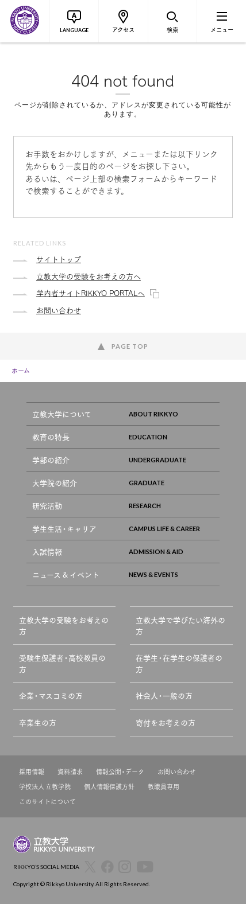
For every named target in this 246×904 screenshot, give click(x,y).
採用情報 (31, 772)
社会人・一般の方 (164, 695)
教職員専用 (163, 787)
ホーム (20, 370)
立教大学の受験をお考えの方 (64, 625)
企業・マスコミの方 (51, 695)
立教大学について (126, 414)
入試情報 (126, 551)
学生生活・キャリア (126, 528)
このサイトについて (47, 801)
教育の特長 (126, 437)
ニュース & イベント (126, 574)
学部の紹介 (126, 460)
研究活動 (126, 505)
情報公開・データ (120, 772)
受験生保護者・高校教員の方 (62, 663)
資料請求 (70, 772)
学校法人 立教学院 (45, 787)
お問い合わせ (176, 772)
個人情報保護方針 (109, 787)
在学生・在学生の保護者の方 (179, 663)
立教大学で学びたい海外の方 (180, 625)
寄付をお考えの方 (165, 722)
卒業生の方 (37, 722)
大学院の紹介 (126, 483)
